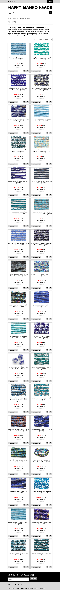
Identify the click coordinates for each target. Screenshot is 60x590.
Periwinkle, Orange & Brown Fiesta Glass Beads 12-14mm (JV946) (18, 430)
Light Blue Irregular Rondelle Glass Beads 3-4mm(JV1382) (18, 58)
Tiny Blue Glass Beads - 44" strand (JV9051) (41, 430)
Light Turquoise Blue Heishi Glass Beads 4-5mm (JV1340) (41, 120)
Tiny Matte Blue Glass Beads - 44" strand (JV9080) (41, 306)
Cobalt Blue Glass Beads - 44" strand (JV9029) (18, 492)
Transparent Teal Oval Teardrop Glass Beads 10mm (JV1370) (41, 58)
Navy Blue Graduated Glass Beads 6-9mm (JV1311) (41, 182)
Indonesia (21, 18)
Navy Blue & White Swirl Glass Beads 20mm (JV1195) (41, 337)
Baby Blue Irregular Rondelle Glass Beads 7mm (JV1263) (18, 244)
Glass (14, 18)
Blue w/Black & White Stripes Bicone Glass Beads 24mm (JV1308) (41, 213)
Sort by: (35, 39)
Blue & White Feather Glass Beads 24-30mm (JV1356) (18, 120)
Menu (50, 1)
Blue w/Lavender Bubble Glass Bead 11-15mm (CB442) (18, 368)
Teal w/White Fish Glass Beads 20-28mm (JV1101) (41, 368)
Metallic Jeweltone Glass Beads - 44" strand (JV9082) (18, 306)
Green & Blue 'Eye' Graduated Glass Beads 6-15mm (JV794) (41, 461)
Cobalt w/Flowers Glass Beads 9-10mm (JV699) (41, 523)
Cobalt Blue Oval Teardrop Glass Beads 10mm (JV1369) (18, 89)
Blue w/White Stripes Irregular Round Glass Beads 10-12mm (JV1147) (18, 399)
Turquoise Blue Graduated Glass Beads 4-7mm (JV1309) (18, 213)
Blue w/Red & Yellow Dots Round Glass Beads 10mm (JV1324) (41, 151)
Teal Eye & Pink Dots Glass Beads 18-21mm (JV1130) (41, 399)
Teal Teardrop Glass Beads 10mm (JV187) (41, 554)
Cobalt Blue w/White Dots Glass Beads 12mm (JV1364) (41, 89)
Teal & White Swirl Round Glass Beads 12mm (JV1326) (18, 151)
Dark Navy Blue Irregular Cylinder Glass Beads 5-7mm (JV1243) (18, 275)
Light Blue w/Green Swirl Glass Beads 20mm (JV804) (18, 461)
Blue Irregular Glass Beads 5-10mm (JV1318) (18, 182)
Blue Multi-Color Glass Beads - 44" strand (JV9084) (41, 275)
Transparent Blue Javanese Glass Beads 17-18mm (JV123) (41, 492)
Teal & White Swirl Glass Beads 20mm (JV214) (18, 554)
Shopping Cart (14, 1)
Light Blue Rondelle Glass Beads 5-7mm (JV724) (18, 523)
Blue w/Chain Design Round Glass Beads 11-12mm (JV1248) (41, 244)
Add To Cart (13, 71)
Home (9, 18)
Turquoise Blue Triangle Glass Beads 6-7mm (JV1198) (18, 337)
